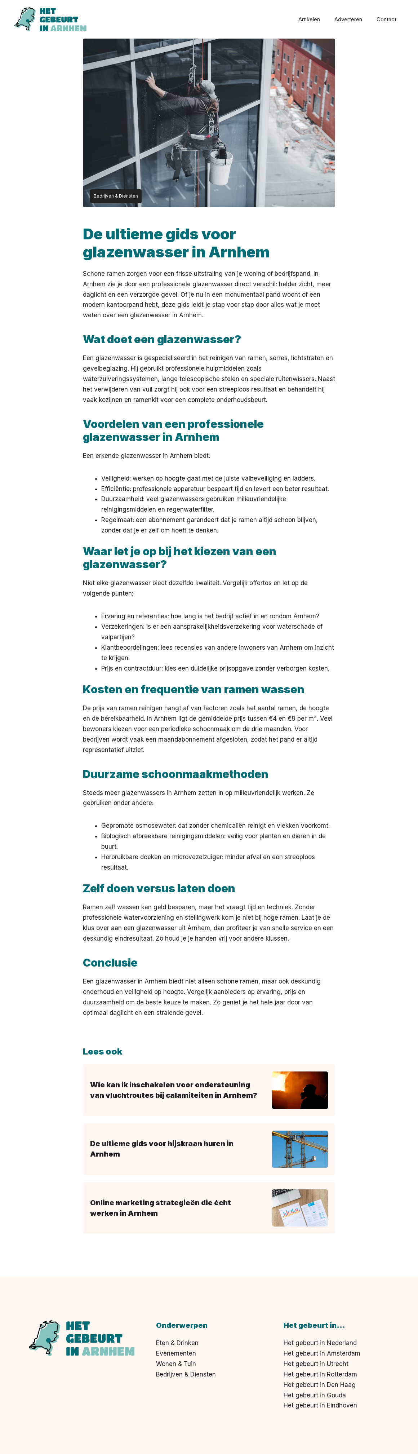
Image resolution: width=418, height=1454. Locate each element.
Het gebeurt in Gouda (315, 1395)
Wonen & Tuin (176, 1363)
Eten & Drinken (177, 1343)
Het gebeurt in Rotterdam (320, 1374)
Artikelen (309, 19)
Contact (386, 19)
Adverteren (348, 19)
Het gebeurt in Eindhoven (320, 1405)
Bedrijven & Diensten (186, 1374)
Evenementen (176, 1353)
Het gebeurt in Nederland (320, 1343)
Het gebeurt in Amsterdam (322, 1353)
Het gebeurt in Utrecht (316, 1363)
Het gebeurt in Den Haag (320, 1384)
